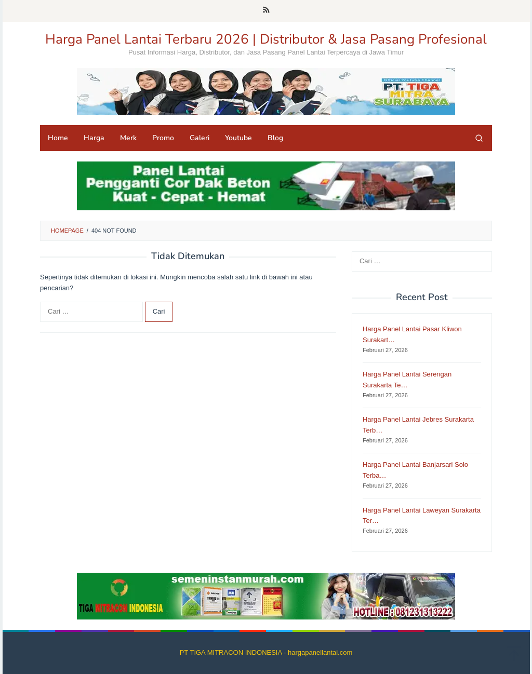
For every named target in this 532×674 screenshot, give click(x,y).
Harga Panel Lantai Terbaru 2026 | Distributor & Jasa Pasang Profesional (266, 39)
